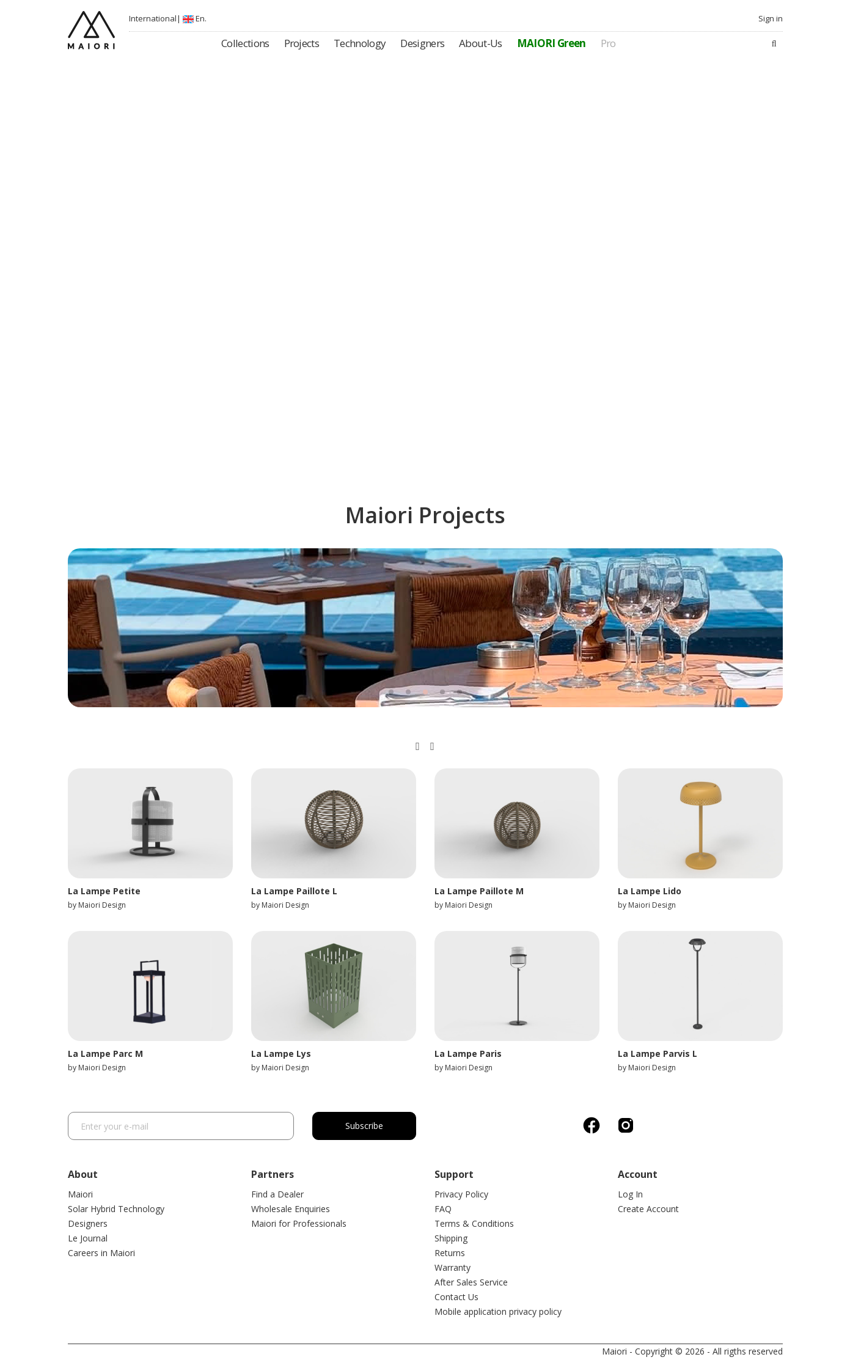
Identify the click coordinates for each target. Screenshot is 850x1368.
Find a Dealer (277, 1194)
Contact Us (456, 1297)
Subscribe (364, 1125)
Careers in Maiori (101, 1253)
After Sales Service (471, 1282)
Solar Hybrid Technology (116, 1209)
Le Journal (88, 1238)
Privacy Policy (461, 1194)
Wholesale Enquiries (290, 1209)
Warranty (452, 1267)
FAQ (443, 1209)
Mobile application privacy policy (498, 1311)
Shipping (450, 1238)
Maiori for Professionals (298, 1223)
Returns (449, 1253)
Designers (88, 1223)
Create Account (648, 1209)
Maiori (80, 1194)
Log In (630, 1194)
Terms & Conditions (474, 1223)
